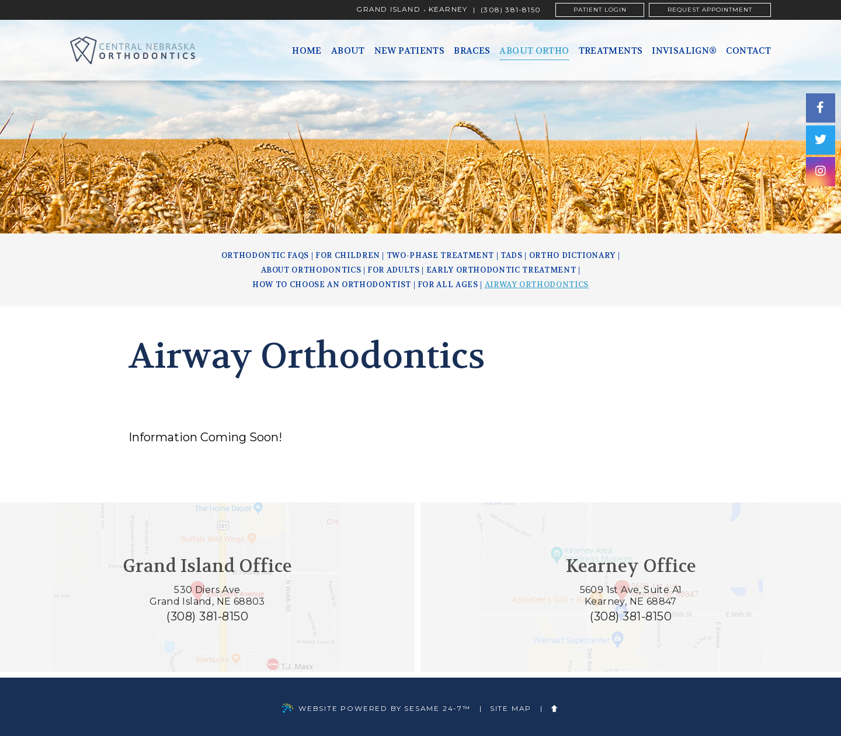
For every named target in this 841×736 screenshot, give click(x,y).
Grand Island (388, 9)
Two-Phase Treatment (440, 255)
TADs (512, 255)
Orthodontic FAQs (265, 255)
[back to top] (555, 709)
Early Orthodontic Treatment (501, 270)
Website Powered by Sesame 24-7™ (376, 709)
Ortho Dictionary (572, 255)
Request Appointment (710, 9)
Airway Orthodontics (537, 284)
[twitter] (820, 140)
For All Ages (448, 284)
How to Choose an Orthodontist (331, 284)
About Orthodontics (311, 270)
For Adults (393, 270)
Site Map (510, 708)
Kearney (448, 9)
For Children (347, 255)
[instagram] (820, 172)
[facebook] (820, 108)
